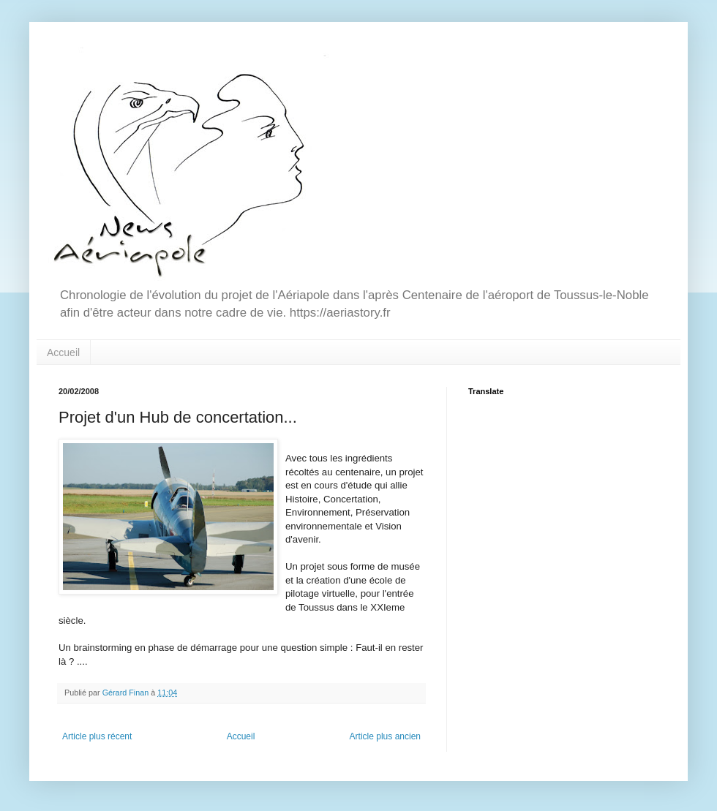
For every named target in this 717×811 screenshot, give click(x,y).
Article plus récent (97, 736)
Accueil (63, 352)
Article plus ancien (385, 736)
